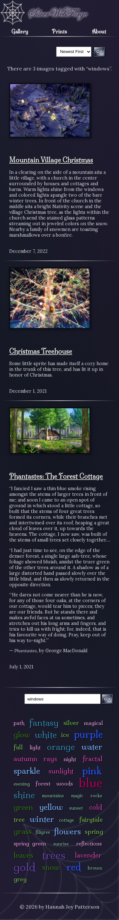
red (74, 867)
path (19, 723)
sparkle (27, 771)
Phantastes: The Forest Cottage (56, 476)
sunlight (61, 771)
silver (71, 722)
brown (95, 868)
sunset (76, 808)
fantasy (44, 722)
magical (93, 723)
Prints (59, 31)
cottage (66, 820)
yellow (51, 807)
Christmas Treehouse (40, 351)
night (69, 759)
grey (20, 879)
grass (23, 831)
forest (43, 783)
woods (64, 783)
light (35, 747)
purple (88, 734)
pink (92, 771)
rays (50, 758)
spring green (30, 843)
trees (54, 855)
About (99, 31)
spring (94, 831)
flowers (67, 831)
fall (18, 747)
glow (22, 734)
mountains (53, 795)
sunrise (61, 844)
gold (25, 867)
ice (65, 735)
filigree (43, 832)
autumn (25, 758)
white (46, 734)
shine (24, 794)
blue (90, 782)
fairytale (91, 819)
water (92, 746)
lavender (88, 855)
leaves (23, 855)
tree (19, 819)
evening (22, 784)
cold (95, 807)
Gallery (19, 31)
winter (42, 819)
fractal (92, 758)
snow (51, 867)
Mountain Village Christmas (51, 160)
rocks (96, 795)
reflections (89, 843)
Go (107, 699)
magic (77, 795)
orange (61, 746)
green (23, 807)
